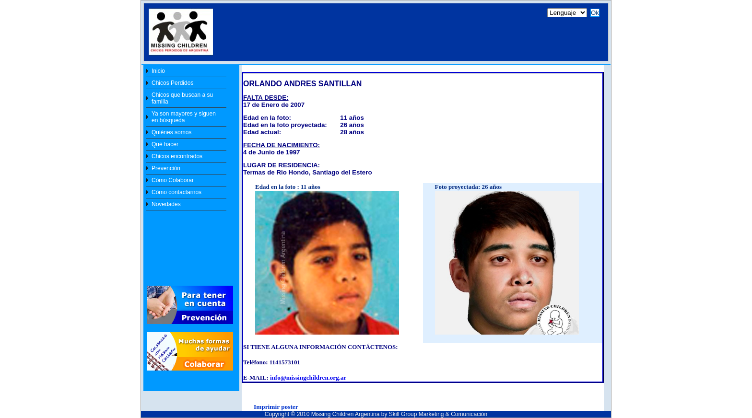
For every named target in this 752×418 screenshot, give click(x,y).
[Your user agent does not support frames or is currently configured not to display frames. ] (374, 34)
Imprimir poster (276, 406)
